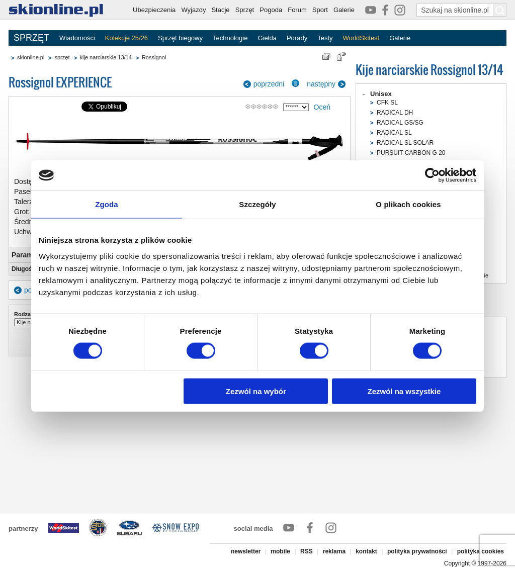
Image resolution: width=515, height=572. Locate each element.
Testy (324, 38)
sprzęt (61, 57)
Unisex (381, 94)
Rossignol (154, 57)
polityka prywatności (417, 551)
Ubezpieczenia (154, 10)
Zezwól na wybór (256, 391)
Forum (297, 10)
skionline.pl (30, 57)
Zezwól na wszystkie (404, 391)
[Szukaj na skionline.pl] (499, 10)
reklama (334, 551)
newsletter (246, 551)
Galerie (344, 10)
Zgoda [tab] (106, 204)
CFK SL (387, 102)
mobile (280, 551)
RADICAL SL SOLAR (405, 142)
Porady (297, 38)
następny (321, 84)
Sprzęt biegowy (180, 38)
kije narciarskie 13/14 (106, 57)
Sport (320, 10)
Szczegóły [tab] (257, 204)
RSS (306, 551)
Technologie (230, 38)
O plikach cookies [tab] (408, 204)
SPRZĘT (31, 38)
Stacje (220, 10)
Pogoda (271, 10)
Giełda (267, 38)
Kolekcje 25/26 (126, 38)
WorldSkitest (361, 38)
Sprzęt (244, 10)
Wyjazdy (193, 10)
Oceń (322, 107)
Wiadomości (77, 38)
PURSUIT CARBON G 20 (411, 152)
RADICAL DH (395, 112)
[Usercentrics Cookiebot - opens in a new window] (432, 175)
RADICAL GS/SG (400, 122)
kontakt (366, 551)
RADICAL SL (394, 132)
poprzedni (269, 84)
